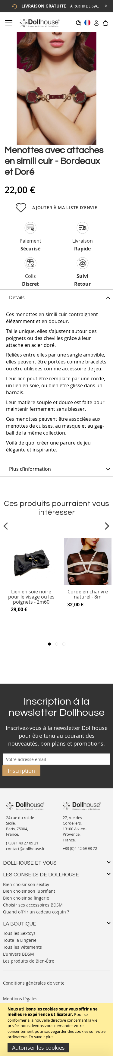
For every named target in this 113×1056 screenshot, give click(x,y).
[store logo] (39, 23)
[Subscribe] (21, 770)
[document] (57, 1029)
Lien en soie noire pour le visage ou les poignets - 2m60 (31, 597)
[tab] (56, 297)
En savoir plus (41, 1036)
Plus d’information (30, 469)
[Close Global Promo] (105, 5)
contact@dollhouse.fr (25, 848)
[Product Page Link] (31, 583)
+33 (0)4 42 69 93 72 (80, 848)
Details (17, 297)
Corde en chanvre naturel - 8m (87, 594)
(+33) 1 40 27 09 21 (22, 843)
